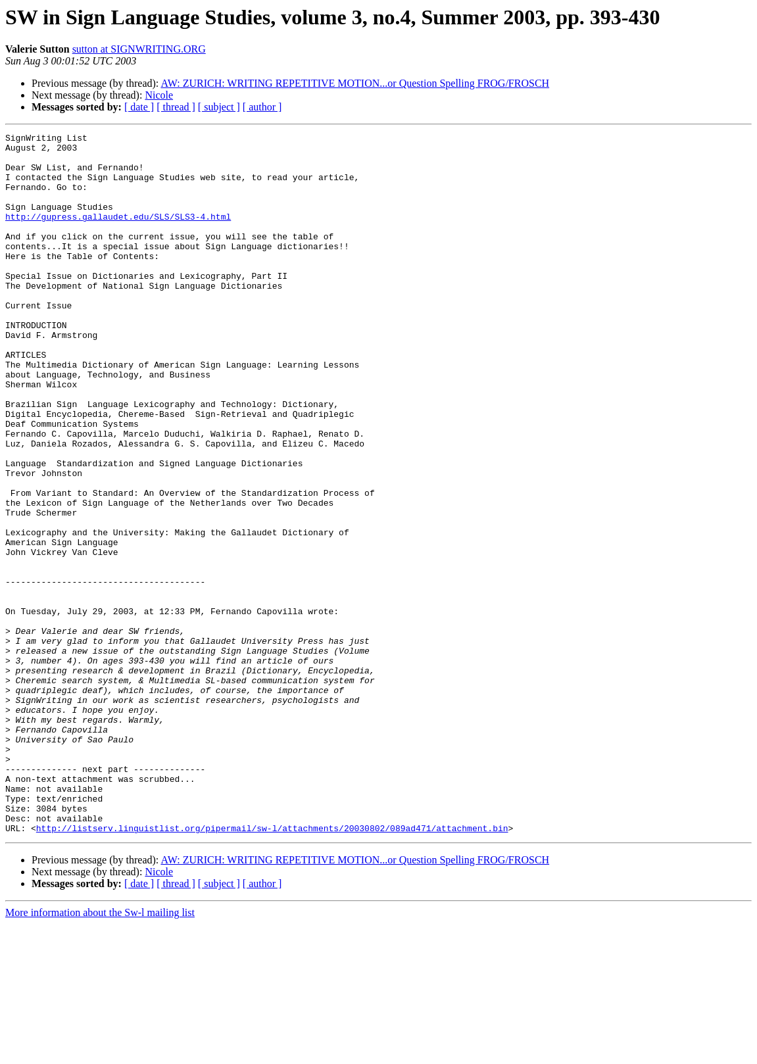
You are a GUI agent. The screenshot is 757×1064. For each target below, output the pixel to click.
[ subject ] (219, 106)
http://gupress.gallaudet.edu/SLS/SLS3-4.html (118, 234)
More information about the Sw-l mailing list (100, 1052)
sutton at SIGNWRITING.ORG (139, 49)
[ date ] (139, 106)
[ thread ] (176, 106)
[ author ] (262, 106)
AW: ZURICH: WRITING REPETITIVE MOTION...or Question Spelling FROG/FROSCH (354, 83)
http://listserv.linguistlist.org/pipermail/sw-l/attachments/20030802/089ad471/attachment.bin (272, 968)
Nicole (159, 95)
